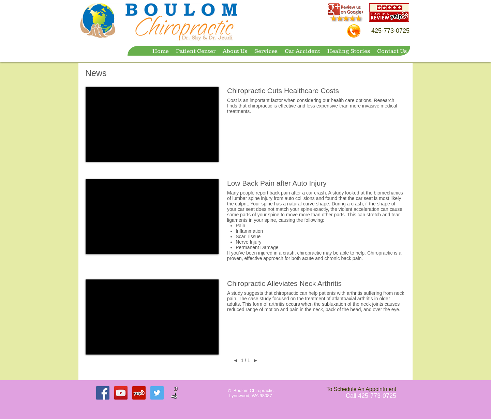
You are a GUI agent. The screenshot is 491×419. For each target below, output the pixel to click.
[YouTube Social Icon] (121, 393)
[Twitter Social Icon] (157, 393)
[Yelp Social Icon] (139, 393)
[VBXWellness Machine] (175, 393)
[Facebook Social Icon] (102, 393)
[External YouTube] (152, 124)
